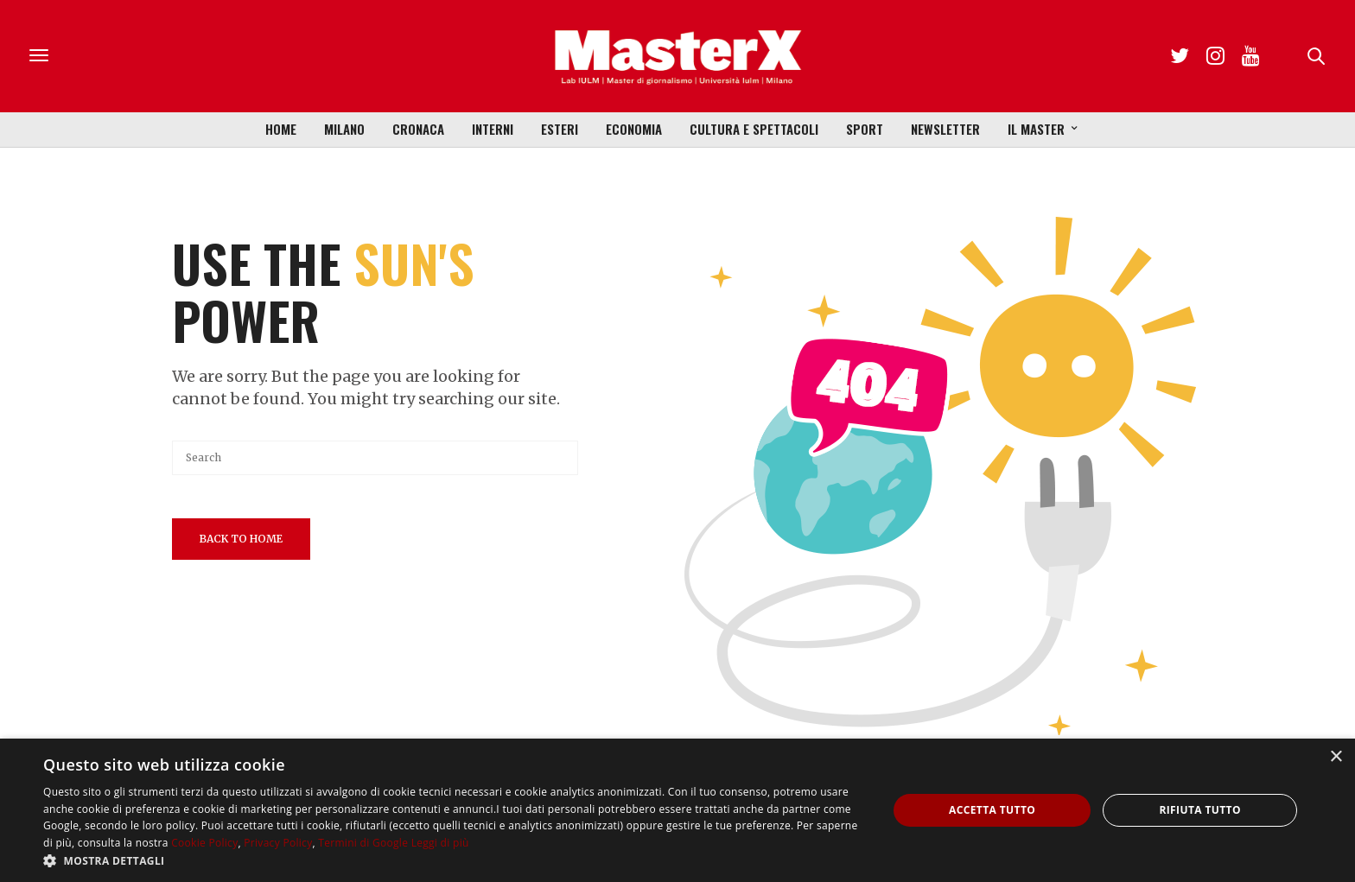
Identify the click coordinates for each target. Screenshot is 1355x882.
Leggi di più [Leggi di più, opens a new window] (440, 842)
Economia (634, 128)
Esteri (559, 128)
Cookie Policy (204, 842)
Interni (492, 128)
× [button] (1335, 757)
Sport (864, 128)
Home (280, 128)
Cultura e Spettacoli (754, 128)
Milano (344, 128)
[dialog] (677, 810)
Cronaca (418, 128)
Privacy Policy (278, 842)
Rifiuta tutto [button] (1200, 810)
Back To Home (241, 538)
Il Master (1036, 128)
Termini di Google (363, 842)
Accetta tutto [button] (992, 810)
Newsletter (945, 128)
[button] (452, 860)
